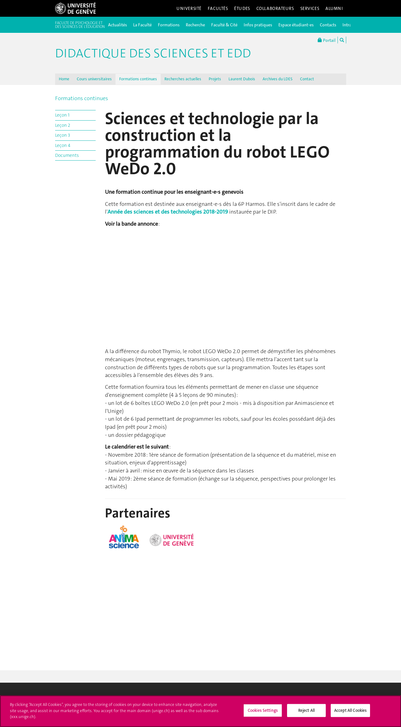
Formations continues (138, 79)
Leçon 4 (62, 145)
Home (64, 79)
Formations (169, 25)
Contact (307, 79)
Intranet (350, 25)
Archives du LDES (278, 79)
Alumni (334, 8)
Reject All (306, 710)
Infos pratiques (258, 25)
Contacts (328, 25)
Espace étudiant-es (296, 25)
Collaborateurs (275, 8)
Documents (67, 155)
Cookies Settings (263, 710)
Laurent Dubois (242, 79)
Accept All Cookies (350, 710)
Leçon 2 (62, 125)
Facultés (218, 8)
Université (189, 8)
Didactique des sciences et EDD (153, 53)
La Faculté (142, 25)
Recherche (195, 25)
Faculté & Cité (224, 25)
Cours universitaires (94, 79)
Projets (215, 79)
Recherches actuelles (182, 79)
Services (310, 8)
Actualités (117, 25)
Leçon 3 (62, 135)
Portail (327, 40)
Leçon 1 (62, 115)
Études (242, 8)
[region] (200, 711)
